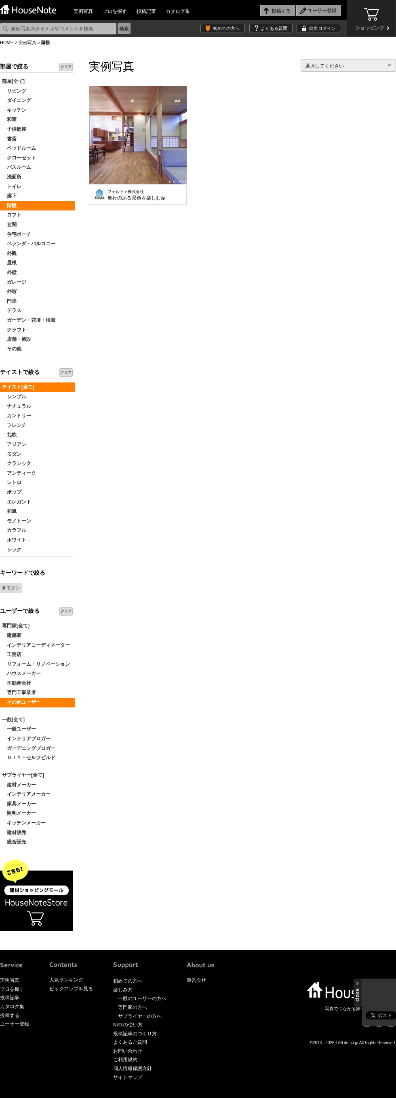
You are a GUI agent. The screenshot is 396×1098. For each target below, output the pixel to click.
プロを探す (115, 11)
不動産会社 (16, 683)
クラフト (14, 330)
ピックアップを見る (71, 989)
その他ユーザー (21, 702)
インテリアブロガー (26, 738)
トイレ (11, 186)
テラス (11, 310)
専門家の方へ (132, 1007)
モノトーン (16, 521)
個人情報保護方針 (132, 1068)
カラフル (14, 530)
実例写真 (83, 11)
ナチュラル (16, 406)
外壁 (9, 272)
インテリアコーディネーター (36, 645)
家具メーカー (19, 804)
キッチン (14, 110)
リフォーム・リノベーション (36, 664)
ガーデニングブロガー (28, 748)
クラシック (16, 463)
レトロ (11, 482)
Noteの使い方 (128, 1025)
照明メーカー (19, 813)
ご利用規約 (125, 1059)
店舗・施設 (16, 339)
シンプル (14, 396)
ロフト (11, 215)
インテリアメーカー (26, 794)
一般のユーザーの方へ (142, 998)
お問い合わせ (127, 1051)
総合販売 (14, 842)
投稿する (9, 1015)
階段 (9, 205)
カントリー (16, 415)
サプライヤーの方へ (140, 1016)
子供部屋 (14, 129)
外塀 (9, 291)
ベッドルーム (19, 148)
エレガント (16, 502)
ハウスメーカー (21, 673)
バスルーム (16, 167)
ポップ (11, 492)
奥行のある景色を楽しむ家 (136, 195)
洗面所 (11, 177)
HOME (6, 42)
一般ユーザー (19, 729)
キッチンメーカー (24, 823)
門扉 (9, 301)
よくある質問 (274, 28)
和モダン (11, 587)
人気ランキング (66, 980)
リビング (14, 91)
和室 (9, 119)
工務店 (11, 654)
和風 (9, 511)
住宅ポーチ (16, 234)
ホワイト (14, 540)
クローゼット (19, 158)
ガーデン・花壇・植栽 (28, 320)
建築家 (11, 635)
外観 (9, 253)
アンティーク (19, 473)
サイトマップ (127, 1077)
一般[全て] (13, 719)
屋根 (9, 262)
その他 (11, 349)
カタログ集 (178, 11)
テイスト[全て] (18, 387)
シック (11, 549)
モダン (11, 454)
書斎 (9, 139)
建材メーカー (19, 785)
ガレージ (14, 282)
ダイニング (16, 100)
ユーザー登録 (14, 1024)
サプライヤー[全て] (23, 775)
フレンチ (14, 425)
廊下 (9, 196)
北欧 (9, 435)
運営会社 (196, 980)
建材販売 (14, 832)
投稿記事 (146, 11)
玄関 (9, 224)
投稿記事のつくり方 (135, 1033)
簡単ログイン (322, 28)
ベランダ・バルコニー (28, 243)
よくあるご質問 (130, 1042)
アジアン (14, 444)
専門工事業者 (19, 692)
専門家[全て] (15, 626)
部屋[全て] (13, 81)
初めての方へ (226, 28)
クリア (66, 67)
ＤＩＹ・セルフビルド (28, 757)
